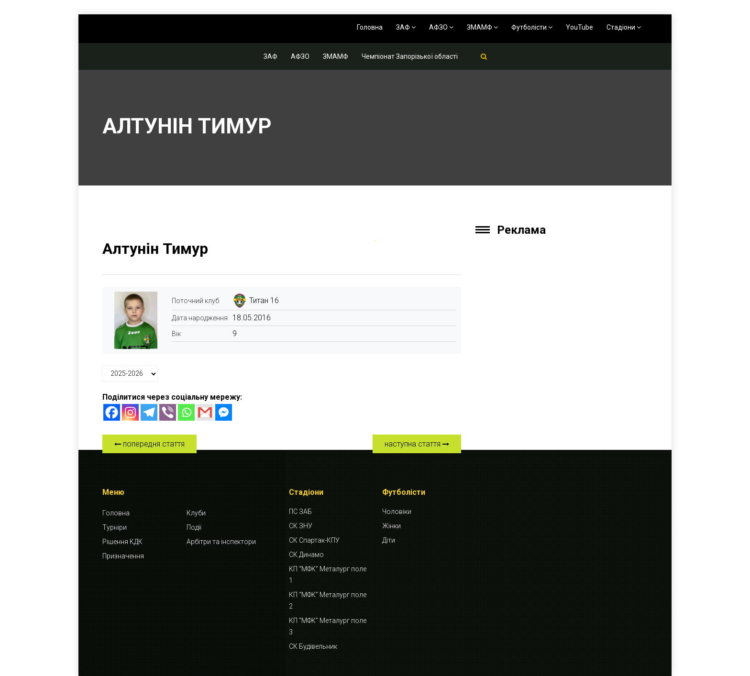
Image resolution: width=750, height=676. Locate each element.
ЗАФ (406, 27)
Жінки (391, 526)
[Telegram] (149, 412)
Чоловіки (396, 511)
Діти (388, 540)
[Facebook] (111, 412)
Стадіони (624, 27)
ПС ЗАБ (300, 511)
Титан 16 (264, 300)
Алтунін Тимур (155, 249)
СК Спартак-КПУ (314, 540)
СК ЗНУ (300, 526)
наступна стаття (417, 443)
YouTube (579, 27)
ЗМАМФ (482, 27)
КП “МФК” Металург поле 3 (327, 626)
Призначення (123, 556)
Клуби (196, 513)
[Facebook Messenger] (223, 412)
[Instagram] (130, 412)
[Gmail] (205, 412)
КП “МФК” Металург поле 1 (327, 574)
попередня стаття (149, 443)
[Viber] (167, 412)
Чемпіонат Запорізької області (410, 56)
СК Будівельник (313, 646)
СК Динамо (306, 554)
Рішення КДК (122, 541)
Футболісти (531, 27)
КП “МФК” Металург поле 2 (327, 600)
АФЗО (441, 27)
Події (194, 527)
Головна (370, 27)
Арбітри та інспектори (221, 541)
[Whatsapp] (186, 412)
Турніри (114, 527)
